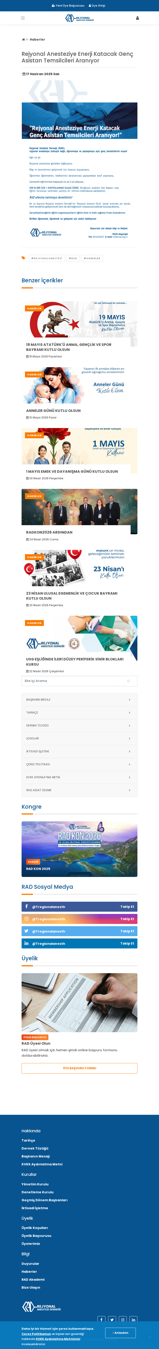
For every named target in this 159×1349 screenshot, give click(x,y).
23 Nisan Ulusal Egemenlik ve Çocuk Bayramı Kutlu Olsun (71, 596)
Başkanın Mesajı (79, 700)
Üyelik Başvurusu (36, 1235)
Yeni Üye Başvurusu (68, 5)
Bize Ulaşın (31, 1287)
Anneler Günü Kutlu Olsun (53, 410)
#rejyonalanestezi (46, 258)
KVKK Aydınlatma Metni (79, 777)
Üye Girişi (97, 5)
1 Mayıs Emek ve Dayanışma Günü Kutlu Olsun (72, 471)
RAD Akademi (33, 1279)
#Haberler (92, 258)
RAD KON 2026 (38, 869)
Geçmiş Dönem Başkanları (45, 1200)
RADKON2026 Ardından (49, 532)
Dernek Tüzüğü (79, 726)
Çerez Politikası (79, 764)
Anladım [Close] (120, 1333)
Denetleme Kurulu (38, 1192)
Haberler (37, 39)
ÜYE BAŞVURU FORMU (79, 1068)
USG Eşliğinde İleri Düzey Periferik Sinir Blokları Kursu (75, 662)
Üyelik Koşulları (35, 1228)
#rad (73, 258)
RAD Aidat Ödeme (79, 790)
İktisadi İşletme (79, 751)
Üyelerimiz (31, 1243)
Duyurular (30, 1263)
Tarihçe (79, 713)
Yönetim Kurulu (35, 1184)
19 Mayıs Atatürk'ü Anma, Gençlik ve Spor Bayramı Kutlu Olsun (69, 347)
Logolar (79, 738)
